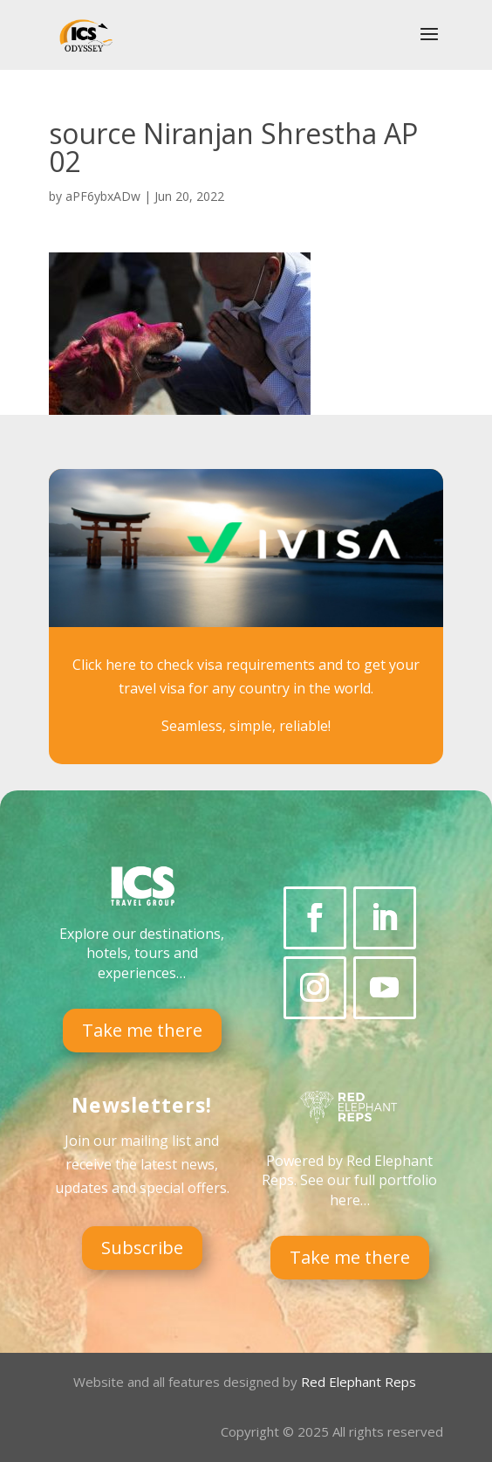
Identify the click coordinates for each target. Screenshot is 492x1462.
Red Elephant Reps (360, 1381)
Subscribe (142, 1247)
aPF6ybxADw (102, 196)
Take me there (142, 1030)
